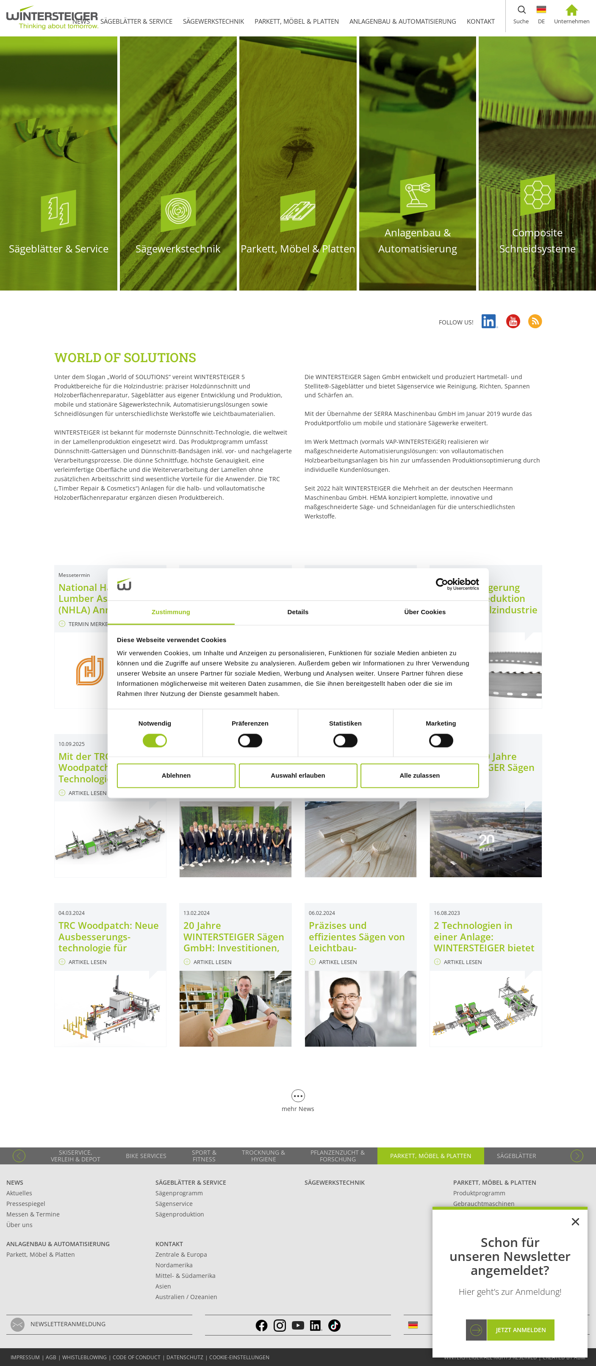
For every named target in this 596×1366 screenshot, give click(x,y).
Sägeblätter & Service (190, 1182)
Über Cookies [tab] (425, 612)
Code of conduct (137, 1357)
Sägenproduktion (179, 1214)
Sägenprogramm (179, 1193)
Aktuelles (19, 1193)
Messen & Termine (33, 1214)
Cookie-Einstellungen (239, 1357)
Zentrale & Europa (181, 1254)
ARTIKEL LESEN (83, 793)
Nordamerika (174, 1265)
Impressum (25, 1357)
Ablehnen (176, 775)
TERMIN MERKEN (85, 624)
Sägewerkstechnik (335, 1182)
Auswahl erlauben (298, 775)
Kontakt (169, 1244)
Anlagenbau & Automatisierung (58, 1244)
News (14, 1182)
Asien (163, 1286)
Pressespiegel (25, 1204)
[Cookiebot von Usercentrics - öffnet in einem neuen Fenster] (442, 584)
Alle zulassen (419, 775)
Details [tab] (298, 612)
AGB (51, 1357)
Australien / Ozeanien (186, 1297)
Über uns (19, 1225)
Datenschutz (184, 1357)
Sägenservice (174, 1204)
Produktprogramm (479, 1193)
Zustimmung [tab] (171, 612)
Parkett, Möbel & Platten (494, 1182)
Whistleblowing (84, 1357)
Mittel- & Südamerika (185, 1276)
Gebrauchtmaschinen (484, 1204)
